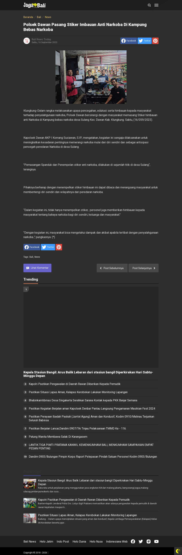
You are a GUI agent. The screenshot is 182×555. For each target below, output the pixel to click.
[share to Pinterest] (155, 41)
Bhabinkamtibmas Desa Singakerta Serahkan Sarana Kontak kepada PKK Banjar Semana (83, 400)
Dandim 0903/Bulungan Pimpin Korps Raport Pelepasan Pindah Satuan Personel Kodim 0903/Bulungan (93, 456)
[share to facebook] (128, 41)
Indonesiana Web (117, 541)
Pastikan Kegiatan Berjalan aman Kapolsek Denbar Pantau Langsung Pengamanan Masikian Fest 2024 (92, 408)
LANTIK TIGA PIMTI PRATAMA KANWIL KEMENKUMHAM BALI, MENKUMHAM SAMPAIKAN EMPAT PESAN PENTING (91, 446)
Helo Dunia (79, 541)
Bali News (29, 541)
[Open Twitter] (141, 541)
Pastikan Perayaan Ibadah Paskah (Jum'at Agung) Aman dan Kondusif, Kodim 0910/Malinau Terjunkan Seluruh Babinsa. (91, 418)
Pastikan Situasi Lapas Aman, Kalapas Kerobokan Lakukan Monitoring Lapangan (78, 392)
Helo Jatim (46, 541)
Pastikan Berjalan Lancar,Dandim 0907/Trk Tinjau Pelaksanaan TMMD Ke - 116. (77, 428)
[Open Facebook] (133, 541)
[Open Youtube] (156, 541)
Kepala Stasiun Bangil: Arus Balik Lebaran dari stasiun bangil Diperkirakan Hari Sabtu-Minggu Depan (88, 374)
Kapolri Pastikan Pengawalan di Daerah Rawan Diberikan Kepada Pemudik (75, 384)
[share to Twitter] (145, 41)
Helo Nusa (96, 541)
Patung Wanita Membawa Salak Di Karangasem (58, 436)
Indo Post (63, 541)
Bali (31, 257)
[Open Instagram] (148, 541)
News (37, 257)
